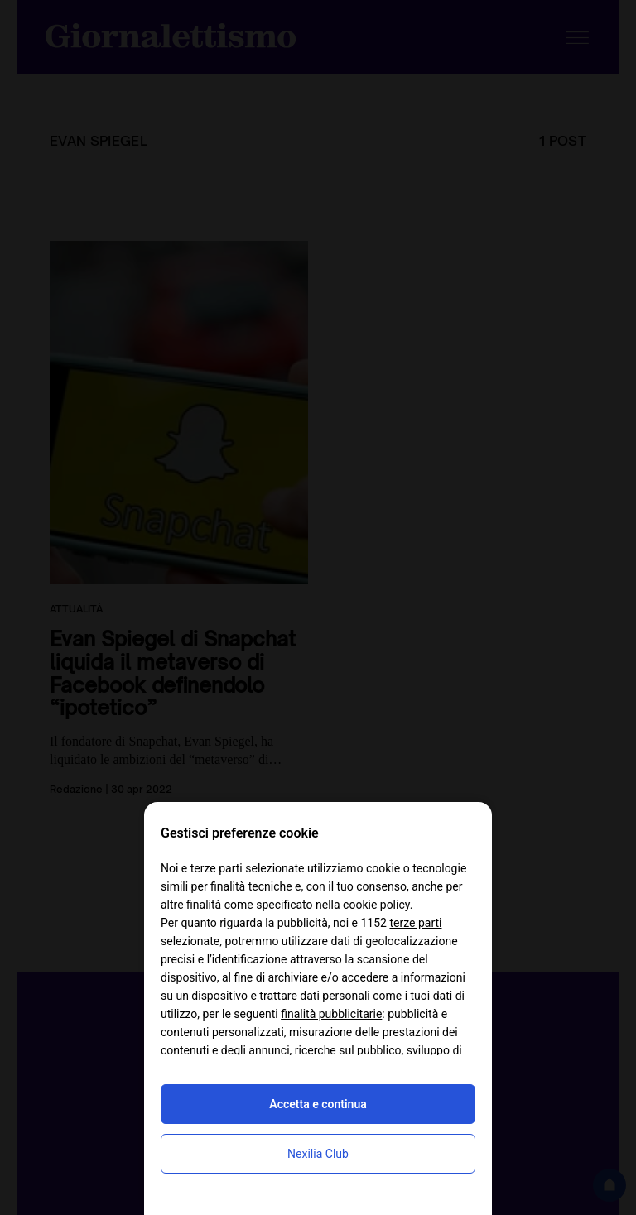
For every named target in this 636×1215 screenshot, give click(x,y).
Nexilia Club (318, 1153)
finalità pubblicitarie (331, 1014)
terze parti (415, 922)
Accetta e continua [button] (317, 1104)
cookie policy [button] (376, 904)
